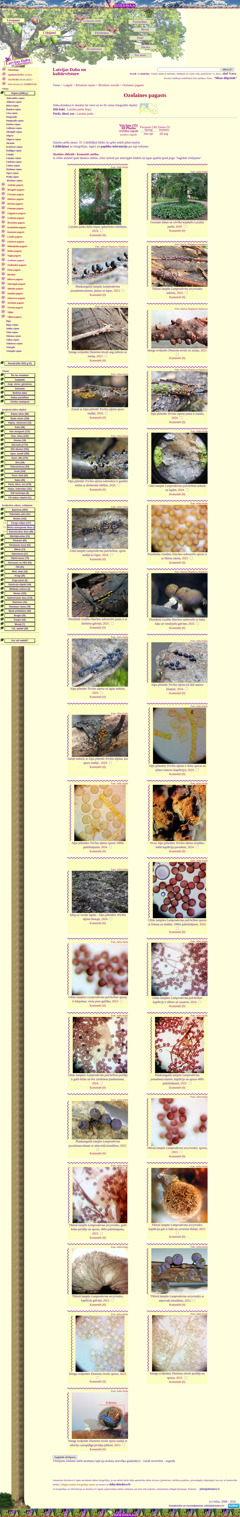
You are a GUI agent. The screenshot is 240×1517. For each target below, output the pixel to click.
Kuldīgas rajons (14, 150)
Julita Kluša (122, 167)
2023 (117, 290)
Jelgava (10, 135)
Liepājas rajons (13, 158)
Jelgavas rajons (13, 139)
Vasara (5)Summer (164, 128)
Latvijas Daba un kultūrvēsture (69, 71)
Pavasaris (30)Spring (148, 128)
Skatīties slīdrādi (63, 154)
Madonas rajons (14, 169)
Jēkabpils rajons (14, 132)
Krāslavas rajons (14, 147)
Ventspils (10, 347)
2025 (185, 558)
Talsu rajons (12, 332)
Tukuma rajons (13, 336)
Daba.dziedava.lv (22, 84)
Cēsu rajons (12, 113)
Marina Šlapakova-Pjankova (114, 246)
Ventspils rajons (14, 351)
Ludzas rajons (13, 165)
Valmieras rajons (14, 343)
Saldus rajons (12, 328)
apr (151, 133)
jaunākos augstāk (128, 134)
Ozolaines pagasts (133, 85)
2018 (95, 230)
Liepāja (10, 154)
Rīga (8, 321)
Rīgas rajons (12, 324)
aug (166, 133)
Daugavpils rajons (15, 120)
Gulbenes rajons (14, 128)
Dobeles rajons (13, 124)
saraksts (19, 74)
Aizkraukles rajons (15, 98)
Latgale (68, 85)
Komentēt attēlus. (88, 154)
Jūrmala (10, 143)
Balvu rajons (12, 105)
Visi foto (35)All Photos (128, 128)
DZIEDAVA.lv (125, 5)
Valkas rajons (12, 339)
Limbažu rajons (14, 162)
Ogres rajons (12, 173)
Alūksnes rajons (14, 102)
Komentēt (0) (98, 235)
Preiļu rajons (12, 177)
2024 (100, 413)
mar (146, 133)
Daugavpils (11, 117)
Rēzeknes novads (108, 85)
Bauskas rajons (13, 109)
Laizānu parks (85, 113)
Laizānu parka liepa (79, 109)
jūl (161, 133)
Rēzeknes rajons (14, 180)
